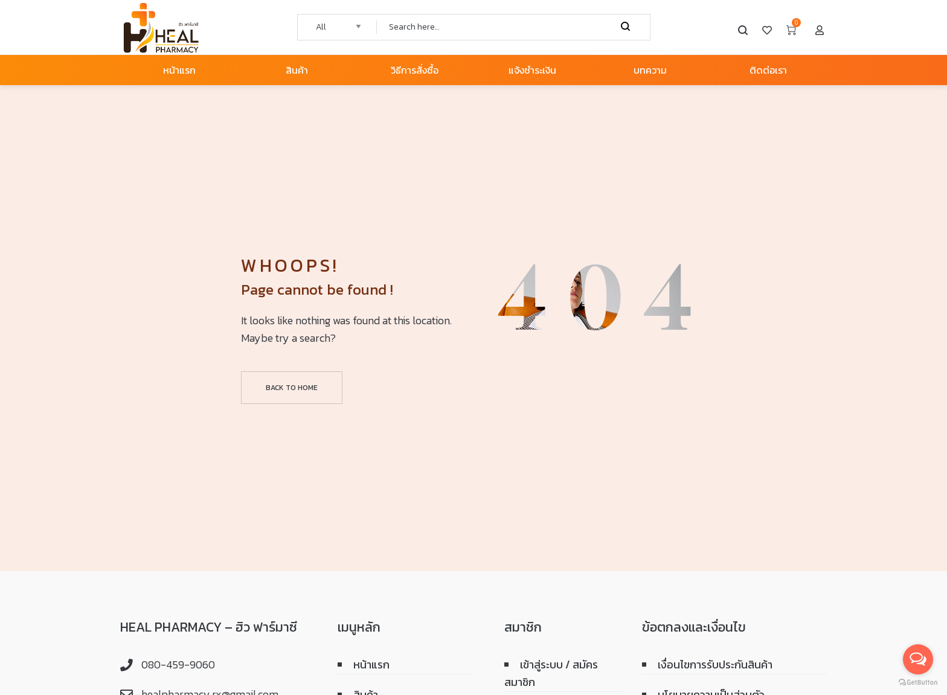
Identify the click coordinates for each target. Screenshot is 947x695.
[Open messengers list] (918, 659)
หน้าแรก (371, 664)
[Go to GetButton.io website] (918, 683)
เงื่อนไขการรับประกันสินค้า (715, 664)
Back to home (292, 387)
